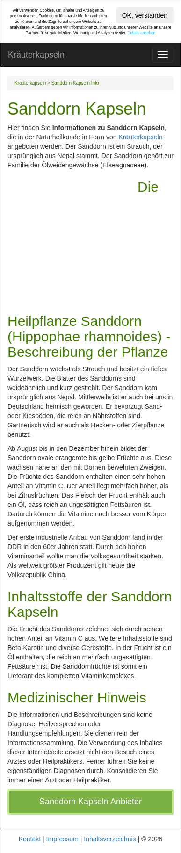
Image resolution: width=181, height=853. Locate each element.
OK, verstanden (144, 15)
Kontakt (30, 839)
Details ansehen (141, 32)
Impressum (62, 839)
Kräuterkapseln (36, 54)
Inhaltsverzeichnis (110, 839)
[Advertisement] (72, 239)
